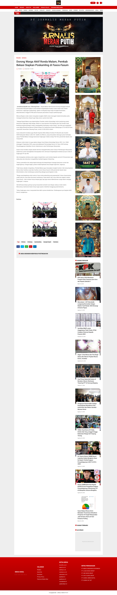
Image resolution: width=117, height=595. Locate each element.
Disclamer (39, 574)
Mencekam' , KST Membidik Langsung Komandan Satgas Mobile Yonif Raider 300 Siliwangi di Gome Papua (88, 305)
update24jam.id (63, 584)
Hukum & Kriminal (56, 10)
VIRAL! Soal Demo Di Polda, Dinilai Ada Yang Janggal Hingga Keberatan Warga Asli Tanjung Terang (88, 433)
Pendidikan (65, 10)
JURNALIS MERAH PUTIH (62, 592)
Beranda (18, 58)
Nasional (31, 10)
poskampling (37, 242)
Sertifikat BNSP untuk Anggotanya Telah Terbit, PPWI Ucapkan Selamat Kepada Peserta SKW (87, 331)
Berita (20, 10)
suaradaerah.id (63, 581)
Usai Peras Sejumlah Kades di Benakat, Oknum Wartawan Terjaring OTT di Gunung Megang (88, 381)
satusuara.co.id (63, 574)
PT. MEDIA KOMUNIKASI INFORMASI (90, 568)
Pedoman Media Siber (57, 7)
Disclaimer (36, 7)
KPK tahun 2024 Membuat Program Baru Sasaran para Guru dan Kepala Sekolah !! (88, 279)
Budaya (101, 10)
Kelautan (81, 10)
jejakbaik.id (62, 576)
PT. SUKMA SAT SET (86, 580)
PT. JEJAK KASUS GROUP (87, 571)
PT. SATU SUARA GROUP (87, 575)
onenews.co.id (63, 572)
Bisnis (70, 10)
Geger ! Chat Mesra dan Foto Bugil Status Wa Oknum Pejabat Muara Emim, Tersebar (88, 356)
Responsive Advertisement (88, 541)
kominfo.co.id (62, 565)
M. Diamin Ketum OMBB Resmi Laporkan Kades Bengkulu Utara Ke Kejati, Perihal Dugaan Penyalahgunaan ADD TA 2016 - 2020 (87, 460)
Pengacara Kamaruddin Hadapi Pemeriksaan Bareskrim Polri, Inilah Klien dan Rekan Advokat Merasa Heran (87, 406)
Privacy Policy (45, 7)
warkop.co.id (62, 569)
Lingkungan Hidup (89, 10)
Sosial (97, 10)
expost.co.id (62, 567)
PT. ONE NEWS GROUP (87, 573)
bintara (23, 242)
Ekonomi (76, 10)
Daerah (25, 10)
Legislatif (42, 10)
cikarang (30, 242)
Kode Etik (28, 7)
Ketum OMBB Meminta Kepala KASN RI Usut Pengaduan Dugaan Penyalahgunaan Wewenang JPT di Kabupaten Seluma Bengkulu (88, 487)
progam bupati (46, 242)
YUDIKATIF (48, 10)
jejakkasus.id (62, 579)
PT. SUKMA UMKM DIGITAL (88, 578)
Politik (36, 10)
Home (92, 2)
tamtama (24, 58)
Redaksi (22, 7)
